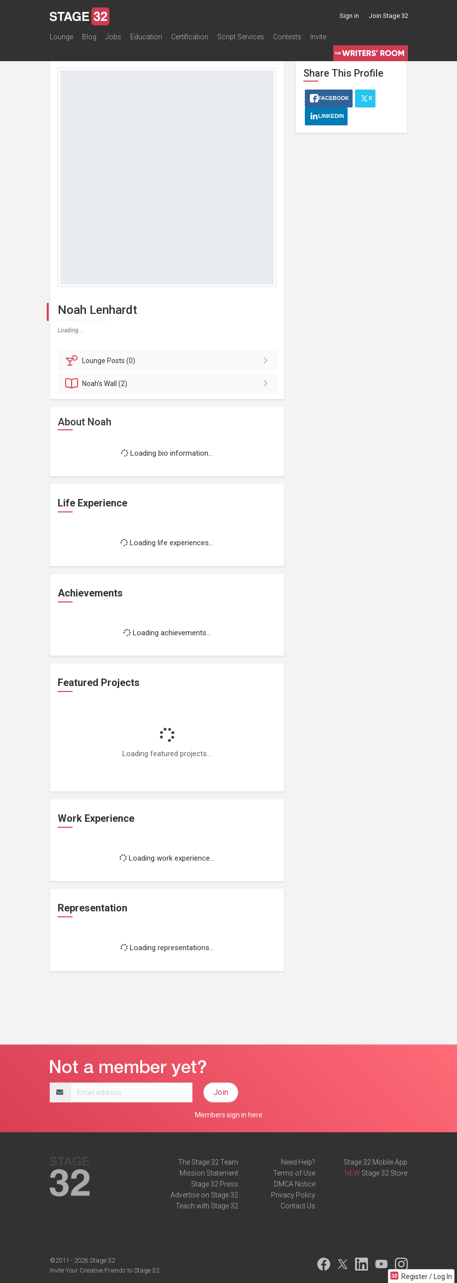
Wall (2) (169, 384)
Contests (287, 37)
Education (146, 37)
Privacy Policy (293, 1195)
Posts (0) (169, 361)
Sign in (349, 15)
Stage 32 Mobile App (375, 1162)
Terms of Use (294, 1173)
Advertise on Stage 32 (204, 1195)
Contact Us (297, 1206)
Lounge (61, 37)
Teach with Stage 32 (207, 1206)
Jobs (113, 37)
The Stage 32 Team (208, 1162)
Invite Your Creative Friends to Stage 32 (104, 1270)
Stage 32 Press (214, 1184)
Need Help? (298, 1162)
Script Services (240, 37)
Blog (89, 37)
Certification (189, 37)
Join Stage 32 (388, 15)
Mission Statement (209, 1173)
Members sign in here (229, 1115)
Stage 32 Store (384, 1173)
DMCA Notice (294, 1184)
